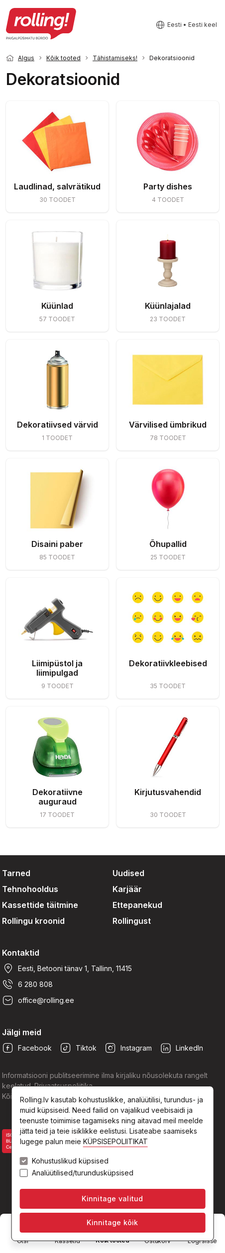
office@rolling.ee (38, 1000)
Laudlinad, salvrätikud (57, 186)
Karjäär (127, 889)
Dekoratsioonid (172, 58)
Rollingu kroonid (33, 921)
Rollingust (131, 921)
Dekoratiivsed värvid (57, 425)
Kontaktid (20, 953)
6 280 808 (27, 984)
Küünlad (57, 306)
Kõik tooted (63, 58)
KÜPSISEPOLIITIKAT (115, 1141)
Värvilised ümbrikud (168, 425)
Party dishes (167, 186)
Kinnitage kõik (112, 1222)
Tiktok (78, 1048)
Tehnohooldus (30, 889)
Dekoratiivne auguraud (57, 796)
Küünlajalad (168, 306)
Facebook (27, 1048)
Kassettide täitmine (40, 905)
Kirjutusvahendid (167, 792)
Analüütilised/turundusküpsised (82, 1173)
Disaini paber (57, 544)
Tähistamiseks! (115, 58)
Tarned (16, 873)
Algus (26, 58)
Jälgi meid (21, 1032)
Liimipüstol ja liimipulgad (57, 668)
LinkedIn (181, 1048)
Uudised (128, 873)
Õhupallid (168, 544)
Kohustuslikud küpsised (70, 1161)
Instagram (128, 1048)
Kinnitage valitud (112, 1198)
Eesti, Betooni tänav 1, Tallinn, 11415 (67, 969)
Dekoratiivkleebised (168, 663)
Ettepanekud (137, 905)
